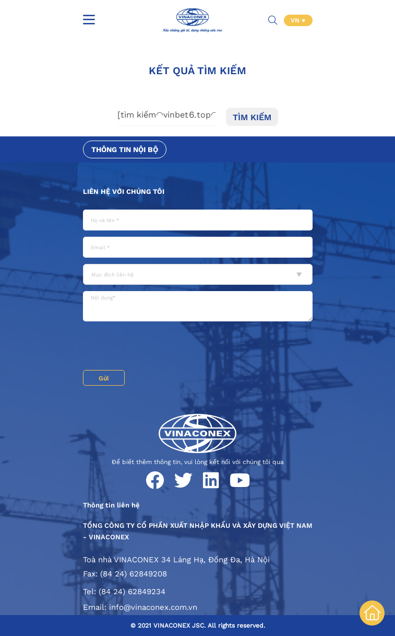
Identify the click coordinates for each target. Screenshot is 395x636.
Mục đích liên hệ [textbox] (112, 274)
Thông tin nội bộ (124, 149)
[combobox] (198, 274)
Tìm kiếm (252, 117)
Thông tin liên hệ (111, 505)
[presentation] (162, 347)
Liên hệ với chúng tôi (123, 191)
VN (296, 20)
